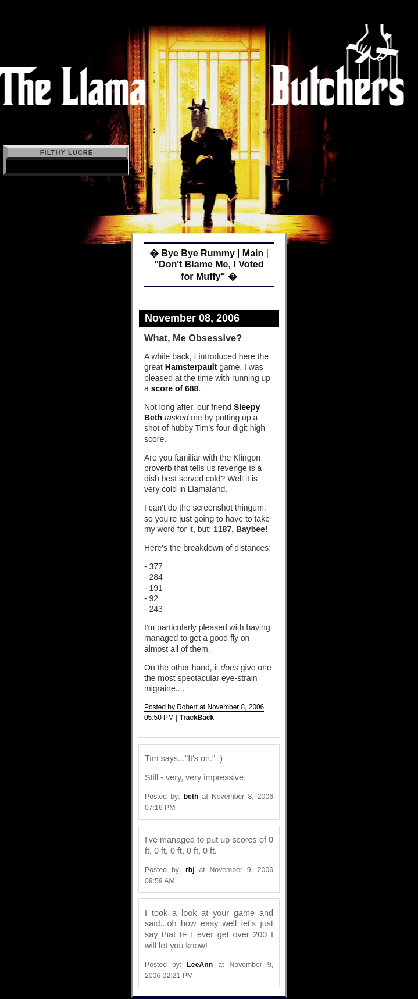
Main (252, 253)
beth (191, 797)
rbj (190, 870)
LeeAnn (200, 965)
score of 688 (175, 388)
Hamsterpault (191, 367)
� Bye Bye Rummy (192, 253)
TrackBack (197, 717)
